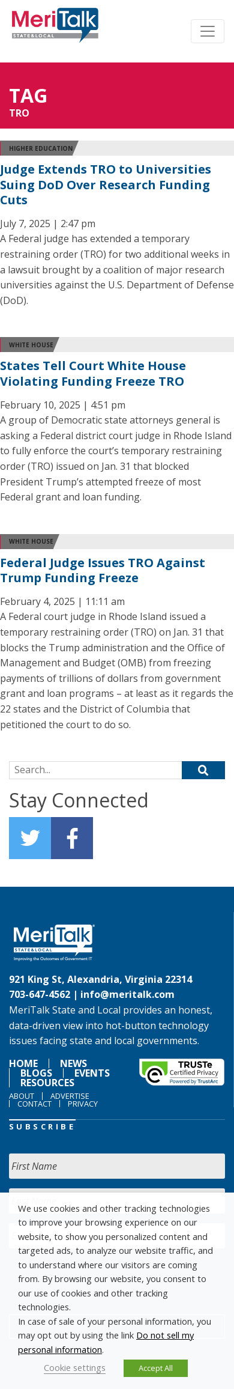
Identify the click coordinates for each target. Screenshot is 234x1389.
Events (92, 1073)
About (21, 1095)
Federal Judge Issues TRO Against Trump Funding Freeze (102, 570)
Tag (28, 95)
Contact (34, 1103)
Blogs (36, 1073)
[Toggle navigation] (207, 31)
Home (23, 1063)
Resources (47, 1082)
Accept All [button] (156, 1368)
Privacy (83, 1103)
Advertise (69, 1095)
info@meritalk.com (127, 994)
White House (31, 345)
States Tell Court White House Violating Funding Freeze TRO (93, 373)
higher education (41, 148)
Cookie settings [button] (75, 1367)
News (73, 1063)
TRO (19, 113)
